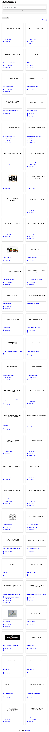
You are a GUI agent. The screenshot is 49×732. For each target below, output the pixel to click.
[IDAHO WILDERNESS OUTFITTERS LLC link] (12, 343)
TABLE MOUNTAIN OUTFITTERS (10, 645)
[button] (42, 20)
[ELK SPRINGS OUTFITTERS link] (12, 223)
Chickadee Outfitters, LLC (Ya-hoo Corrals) (36, 185)
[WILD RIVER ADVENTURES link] (36, 685)
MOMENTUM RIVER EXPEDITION (35, 424)
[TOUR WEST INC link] (12, 661)
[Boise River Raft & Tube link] (36, 102)
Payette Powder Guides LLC (9, 498)
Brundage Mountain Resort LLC (34, 136)
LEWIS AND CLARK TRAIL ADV (34, 399)
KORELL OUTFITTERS (32, 375)
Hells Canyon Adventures (8, 279)
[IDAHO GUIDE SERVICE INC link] (36, 319)
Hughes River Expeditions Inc (33, 303)
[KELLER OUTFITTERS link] (12, 367)
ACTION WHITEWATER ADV (9, 36)
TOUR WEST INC (7, 669)
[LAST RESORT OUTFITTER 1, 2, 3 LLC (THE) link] (12, 390)
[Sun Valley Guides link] (36, 613)
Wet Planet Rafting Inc (8, 693)
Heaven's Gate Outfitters (32, 257)
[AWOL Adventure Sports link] (12, 78)
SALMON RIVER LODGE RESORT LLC (12, 594)
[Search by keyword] (24, 7)
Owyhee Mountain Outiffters (9, 474)
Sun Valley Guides (31, 621)
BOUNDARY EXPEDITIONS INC (10, 136)
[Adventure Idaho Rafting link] (36, 28)
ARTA (28, 62)
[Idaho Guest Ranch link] (12, 319)
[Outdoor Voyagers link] (36, 441)
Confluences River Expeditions (9, 207)
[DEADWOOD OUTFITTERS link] (36, 199)
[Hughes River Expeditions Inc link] (36, 295)
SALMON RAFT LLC (31, 572)
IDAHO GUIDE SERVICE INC (33, 327)
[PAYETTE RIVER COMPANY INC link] (36, 490)
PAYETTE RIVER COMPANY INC (34, 498)
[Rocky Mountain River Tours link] (36, 540)
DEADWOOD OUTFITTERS (33, 207)
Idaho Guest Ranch (7, 327)
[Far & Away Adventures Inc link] (36, 223)
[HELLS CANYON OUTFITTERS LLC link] (36, 271)
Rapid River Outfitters (7, 524)
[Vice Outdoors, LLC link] (36, 661)
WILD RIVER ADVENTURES (33, 693)
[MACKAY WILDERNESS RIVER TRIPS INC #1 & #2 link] (12, 415)
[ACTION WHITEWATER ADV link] (12, 28)
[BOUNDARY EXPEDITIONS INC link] (12, 128)
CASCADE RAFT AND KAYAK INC (11, 185)
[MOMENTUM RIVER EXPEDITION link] (36, 416)
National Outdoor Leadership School (10, 449)
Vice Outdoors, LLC (31, 669)
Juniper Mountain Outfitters (33, 351)
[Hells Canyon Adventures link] (12, 271)
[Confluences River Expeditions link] (12, 199)
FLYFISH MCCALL (7, 257)
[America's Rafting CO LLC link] (12, 54)
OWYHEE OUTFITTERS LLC (33, 474)
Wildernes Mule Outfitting (8, 717)
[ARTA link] (36, 54)
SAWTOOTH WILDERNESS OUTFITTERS (36, 594)
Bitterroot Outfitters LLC (32, 86)
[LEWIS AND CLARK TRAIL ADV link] (36, 391)
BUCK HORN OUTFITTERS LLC (10, 162)
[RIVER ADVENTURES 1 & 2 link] (36, 516)
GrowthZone (27, 730)
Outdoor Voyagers (31, 449)
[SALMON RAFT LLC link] (36, 564)
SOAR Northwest (6, 621)
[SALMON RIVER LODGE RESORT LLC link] (12, 586)
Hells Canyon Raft (7, 303)
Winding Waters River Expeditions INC (35, 717)
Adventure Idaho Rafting (32, 36)
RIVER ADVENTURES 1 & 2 (33, 524)
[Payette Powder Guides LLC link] (12, 490)
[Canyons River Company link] (36, 154)
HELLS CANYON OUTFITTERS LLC (35, 279)
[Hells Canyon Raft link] (12, 295)
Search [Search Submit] (24, 11)
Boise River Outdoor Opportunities (10, 110)
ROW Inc (5, 572)
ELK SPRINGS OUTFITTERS (9, 231)
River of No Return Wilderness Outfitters (11, 548)
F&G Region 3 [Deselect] (5, 17)
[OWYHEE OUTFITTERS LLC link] (36, 466)
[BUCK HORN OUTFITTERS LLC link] (12, 154)
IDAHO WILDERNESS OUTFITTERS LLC (12, 351)
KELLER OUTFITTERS (8, 375)
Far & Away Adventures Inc (32, 231)
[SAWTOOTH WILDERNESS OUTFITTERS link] (36, 586)
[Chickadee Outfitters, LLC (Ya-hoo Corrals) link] (36, 177)
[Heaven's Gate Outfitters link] (36, 249)
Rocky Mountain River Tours (33, 548)
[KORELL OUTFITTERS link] (36, 367)
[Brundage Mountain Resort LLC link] (36, 128)
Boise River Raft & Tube (32, 110)
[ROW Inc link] (12, 564)
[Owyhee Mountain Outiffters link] (12, 466)
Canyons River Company (32, 162)
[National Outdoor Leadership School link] (12, 441)
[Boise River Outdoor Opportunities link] (12, 102)
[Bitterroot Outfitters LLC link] (36, 78)
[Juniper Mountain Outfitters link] (36, 343)
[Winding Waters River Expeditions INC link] (36, 708)
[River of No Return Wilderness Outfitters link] (12, 540)
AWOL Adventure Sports (8, 86)
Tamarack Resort (30, 645)
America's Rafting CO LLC (8, 62)
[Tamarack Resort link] (36, 637)
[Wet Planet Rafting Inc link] (12, 685)
